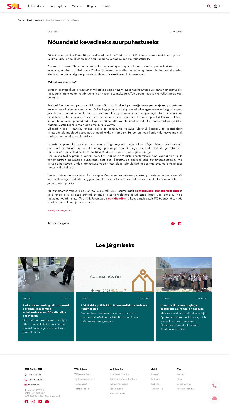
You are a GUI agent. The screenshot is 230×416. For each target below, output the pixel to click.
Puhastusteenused (119, 383)
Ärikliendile (116, 369)
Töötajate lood (81, 388)
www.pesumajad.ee (60, 210)
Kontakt (180, 374)
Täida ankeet (80, 383)
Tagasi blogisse (58, 223)
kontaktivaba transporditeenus (157, 190)
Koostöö (155, 374)
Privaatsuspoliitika (186, 388)
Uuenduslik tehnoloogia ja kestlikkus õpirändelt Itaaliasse (182, 307)
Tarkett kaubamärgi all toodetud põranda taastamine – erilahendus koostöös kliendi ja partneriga (46, 310)
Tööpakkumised (82, 374)
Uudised (53, 31)
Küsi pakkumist (117, 393)
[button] (173, 223)
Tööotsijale (80, 369)
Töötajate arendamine (85, 379)
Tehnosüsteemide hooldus (123, 379)
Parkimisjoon (116, 388)
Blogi (179, 379)
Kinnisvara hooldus (119, 374)
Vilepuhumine (184, 383)
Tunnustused (157, 388)
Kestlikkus (155, 383)
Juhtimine (155, 379)
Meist (154, 369)
